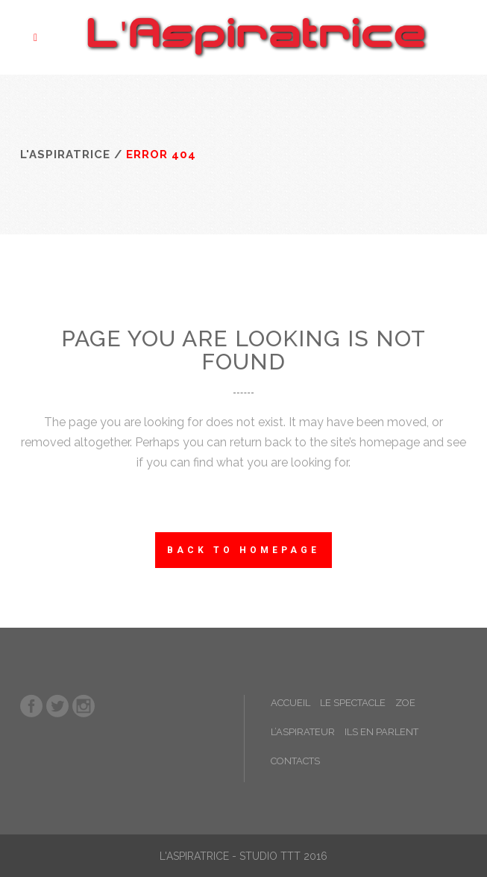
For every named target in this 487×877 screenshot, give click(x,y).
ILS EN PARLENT (381, 731)
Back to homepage (243, 550)
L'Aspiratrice (65, 154)
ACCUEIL (290, 702)
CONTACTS (295, 761)
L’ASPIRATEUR (303, 731)
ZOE (405, 702)
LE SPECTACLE (353, 702)
